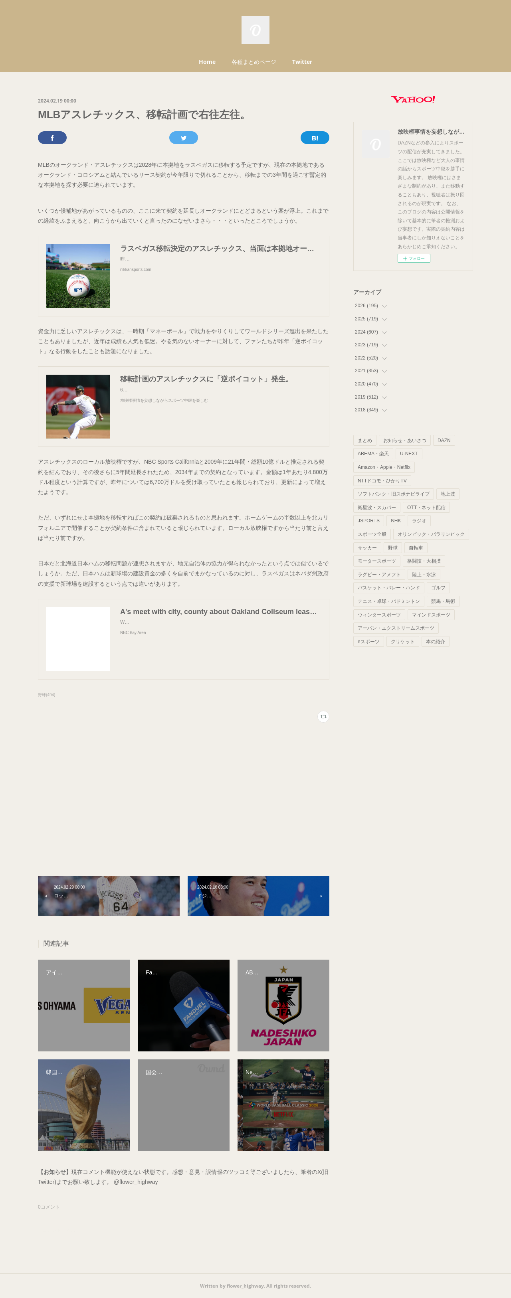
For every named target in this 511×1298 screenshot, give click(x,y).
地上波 (448, 494)
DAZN (444, 440)
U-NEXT (409, 453)
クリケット (403, 641)
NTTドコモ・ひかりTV (382, 481)
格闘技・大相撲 (424, 561)
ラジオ (419, 521)
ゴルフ (438, 588)
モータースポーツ (377, 561)
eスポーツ (369, 641)
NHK (396, 521)
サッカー (367, 548)
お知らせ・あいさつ (404, 440)
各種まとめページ (254, 61)
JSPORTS (369, 521)
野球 (393, 548)
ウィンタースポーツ (379, 615)
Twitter (302, 61)
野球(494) (46, 695)
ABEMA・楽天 (373, 453)
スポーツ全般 (372, 534)
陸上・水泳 (424, 574)
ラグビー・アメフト (379, 574)
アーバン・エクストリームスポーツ (396, 628)
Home (207, 61)
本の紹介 (435, 641)
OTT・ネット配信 (426, 507)
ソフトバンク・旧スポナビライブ (394, 494)
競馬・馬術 (443, 601)
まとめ (365, 440)
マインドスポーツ (431, 615)
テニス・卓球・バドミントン (389, 601)
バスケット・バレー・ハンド (389, 588)
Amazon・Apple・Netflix (384, 467)
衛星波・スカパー (377, 507)
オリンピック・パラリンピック (431, 534)
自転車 (416, 548)
